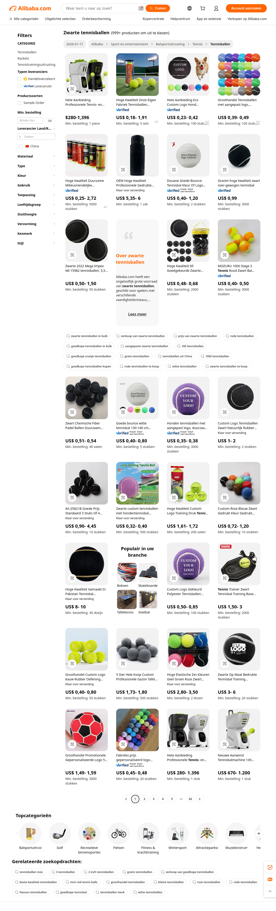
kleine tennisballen (169, 882)
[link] (270, 867)
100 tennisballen (190, 346)
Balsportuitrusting (170, 44)
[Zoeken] (158, 8)
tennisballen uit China (175, 356)
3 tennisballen (63, 872)
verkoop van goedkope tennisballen (187, 872)
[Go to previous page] (126, 799)
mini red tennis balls (82, 882)
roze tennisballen (206, 882)
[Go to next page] (200, 799)
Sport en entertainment (129, 44)
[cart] (203, 9)
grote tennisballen (134, 356)
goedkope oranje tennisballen (88, 356)
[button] (141, 8)
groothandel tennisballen (125, 882)
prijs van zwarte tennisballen (195, 336)
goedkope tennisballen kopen (88, 366)
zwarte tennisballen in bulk (86, 336)
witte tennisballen (182, 366)
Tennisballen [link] (220, 44)
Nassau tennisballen (31, 892)
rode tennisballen (240, 336)
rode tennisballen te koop (139, 366)
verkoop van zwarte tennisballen (140, 336)
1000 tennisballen (215, 356)
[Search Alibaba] (100, 8)
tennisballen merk (110, 892)
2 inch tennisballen (99, 872)
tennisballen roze (29, 872)
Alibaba (97, 44)
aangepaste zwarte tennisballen (144, 346)
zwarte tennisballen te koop (226, 366)
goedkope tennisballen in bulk (89, 346)
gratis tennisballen (137, 872)
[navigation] (35, 416)
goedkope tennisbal (71, 892)
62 (190, 799)
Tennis (198, 44)
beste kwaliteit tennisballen (36, 882)
